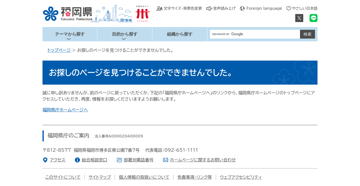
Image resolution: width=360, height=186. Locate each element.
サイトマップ (99, 177)
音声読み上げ (224, 8)
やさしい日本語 (305, 8)
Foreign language (264, 8)
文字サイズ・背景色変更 (183, 8)
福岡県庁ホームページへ (65, 110)
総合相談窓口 (94, 160)
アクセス (58, 160)
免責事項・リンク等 (195, 177)
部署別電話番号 (139, 160)
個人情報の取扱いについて (144, 177)
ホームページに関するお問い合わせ (203, 160)
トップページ (59, 50)
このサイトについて (62, 177)
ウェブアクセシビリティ (241, 177)
